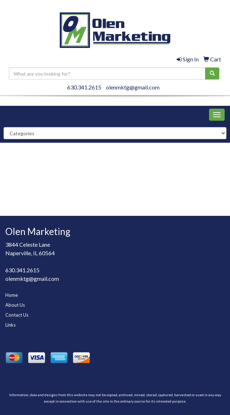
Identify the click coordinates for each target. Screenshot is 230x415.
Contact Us (16, 315)
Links (10, 325)
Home (11, 295)
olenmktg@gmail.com (133, 87)
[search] (212, 73)
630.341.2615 (84, 87)
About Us (15, 305)
